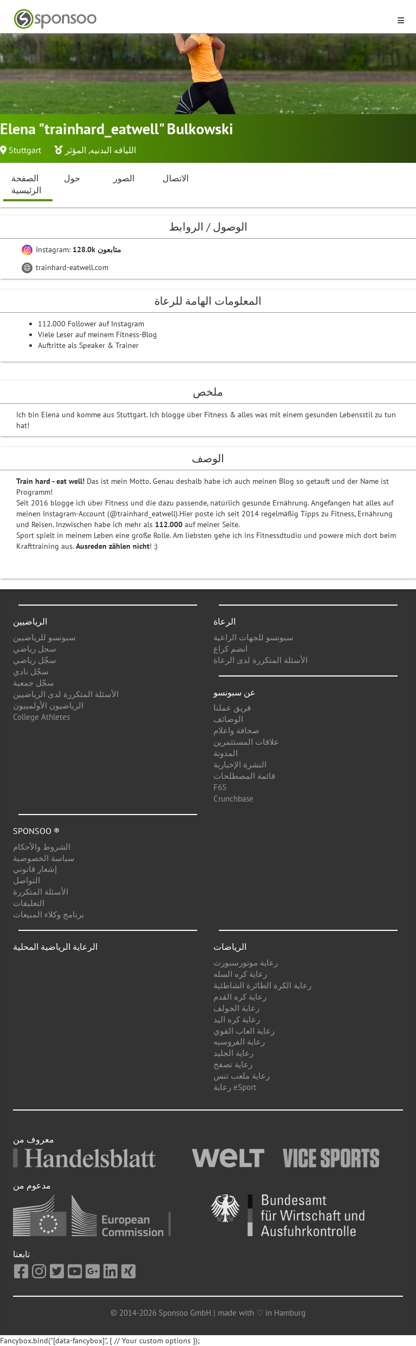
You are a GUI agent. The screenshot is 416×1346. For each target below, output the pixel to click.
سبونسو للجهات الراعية (253, 637)
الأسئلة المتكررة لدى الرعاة (260, 660)
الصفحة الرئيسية (26, 184)
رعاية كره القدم (239, 997)
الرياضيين (30, 621)
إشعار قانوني (35, 869)
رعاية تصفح (232, 1064)
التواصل (26, 880)
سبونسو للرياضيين (44, 637)
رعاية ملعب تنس (241, 1076)
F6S (219, 787)
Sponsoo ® (36, 830)
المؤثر (75, 150)
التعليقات (28, 903)
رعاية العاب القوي (244, 1031)
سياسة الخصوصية (44, 858)
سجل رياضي (34, 649)
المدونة (225, 753)
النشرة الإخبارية (239, 764)
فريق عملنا (232, 707)
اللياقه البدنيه (113, 150)
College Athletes (41, 717)
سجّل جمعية (33, 683)
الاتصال (175, 178)
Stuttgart (25, 150)
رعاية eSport (234, 1087)
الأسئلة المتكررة (40, 892)
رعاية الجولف (236, 1008)
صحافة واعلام (236, 730)
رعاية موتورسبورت (245, 962)
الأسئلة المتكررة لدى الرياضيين (66, 694)
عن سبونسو (234, 692)
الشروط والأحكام (41, 847)
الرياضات (229, 946)
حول (72, 178)
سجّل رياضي (34, 660)
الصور (123, 178)
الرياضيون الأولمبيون (48, 705)
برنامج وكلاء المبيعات (48, 914)
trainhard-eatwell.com (65, 267)
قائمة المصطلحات (244, 776)
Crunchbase (233, 798)
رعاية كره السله (240, 974)
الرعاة (224, 621)
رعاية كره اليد (236, 1019)
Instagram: (71, 249)
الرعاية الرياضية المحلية (55, 946)
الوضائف (228, 719)
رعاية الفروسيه (239, 1041)
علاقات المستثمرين (246, 742)
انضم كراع (230, 649)
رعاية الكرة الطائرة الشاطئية (262, 985)
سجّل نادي (31, 671)
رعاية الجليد (233, 1053)
